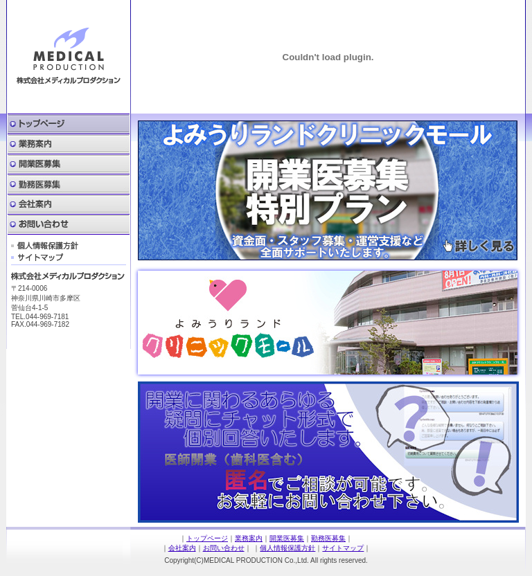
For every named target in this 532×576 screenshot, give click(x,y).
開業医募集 (69, 164)
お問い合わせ (69, 225)
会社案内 (69, 205)
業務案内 (69, 144)
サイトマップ (37, 257)
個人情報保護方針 (44, 246)
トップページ (207, 538)
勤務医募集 (69, 184)
